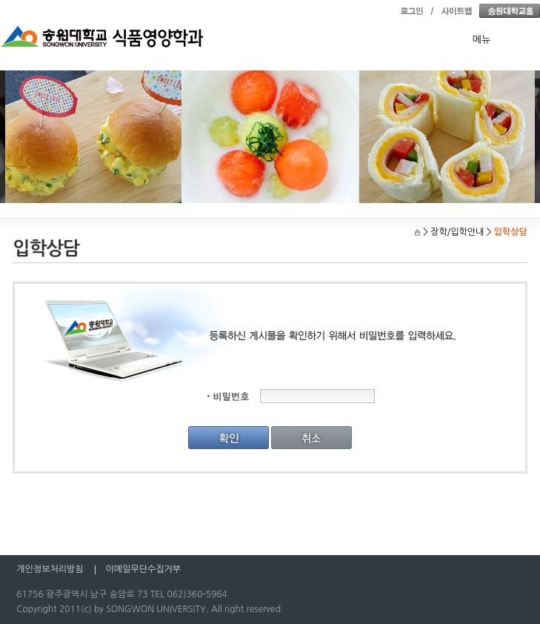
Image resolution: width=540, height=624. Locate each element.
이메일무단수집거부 (143, 569)
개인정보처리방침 (49, 569)
